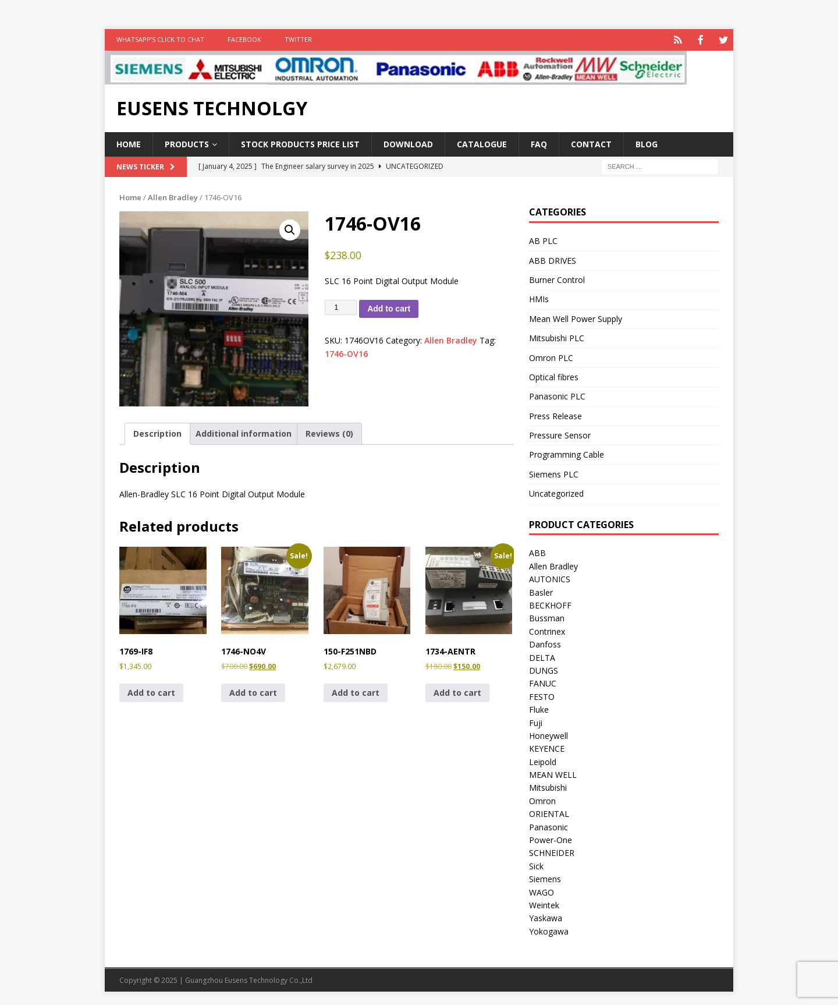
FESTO (542, 695)
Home (128, 142)
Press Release (555, 414)
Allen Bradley (173, 196)
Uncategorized (556, 492)
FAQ (539, 142)
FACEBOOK (244, 39)
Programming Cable (566, 453)
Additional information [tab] (244, 432)
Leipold (542, 760)
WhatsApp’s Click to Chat (160, 39)
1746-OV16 (346, 352)
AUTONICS (549, 577)
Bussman (546, 616)
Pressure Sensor (560, 434)
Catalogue (482, 142)
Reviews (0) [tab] (329, 432)
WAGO (541, 891)
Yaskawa (545, 916)
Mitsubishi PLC (556, 336)
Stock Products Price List (300, 142)
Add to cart (388, 307)
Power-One (550, 838)
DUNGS (543, 669)
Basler (541, 591)
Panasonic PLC (557, 395)
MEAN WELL (553, 773)
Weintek (544, 904)
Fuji (535, 721)
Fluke (539, 708)
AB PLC (543, 239)
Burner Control (557, 278)
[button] (289, 228)
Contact (591, 142)
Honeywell (548, 734)
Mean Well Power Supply (575, 317)
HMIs (539, 297)
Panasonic (548, 825)
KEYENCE (546, 747)
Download (408, 142)
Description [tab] (157, 432)
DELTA (542, 656)
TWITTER (298, 39)
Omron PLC (551, 356)
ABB (537, 551)
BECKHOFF (550, 604)
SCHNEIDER (551, 851)
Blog (646, 142)
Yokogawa (549, 930)
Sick (536, 864)
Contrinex (547, 630)
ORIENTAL (549, 812)
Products (187, 142)
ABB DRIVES (552, 259)
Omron (542, 799)
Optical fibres (553, 375)
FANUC (542, 682)
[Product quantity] (341, 306)
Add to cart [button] (151, 691)
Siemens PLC (553, 473)
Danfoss (545, 643)
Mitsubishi (548, 786)
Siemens (545, 877)
